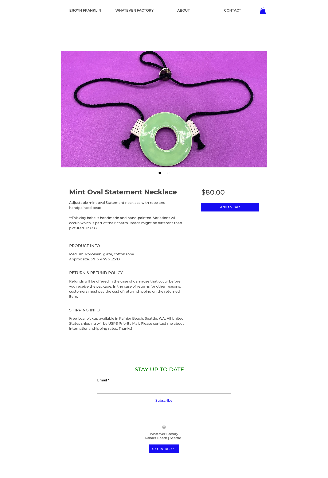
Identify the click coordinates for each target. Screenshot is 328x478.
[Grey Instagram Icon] (164, 427)
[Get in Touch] (164, 448)
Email (102, 380)
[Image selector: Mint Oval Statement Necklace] (160, 173)
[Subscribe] (163, 401)
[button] (134, 10)
